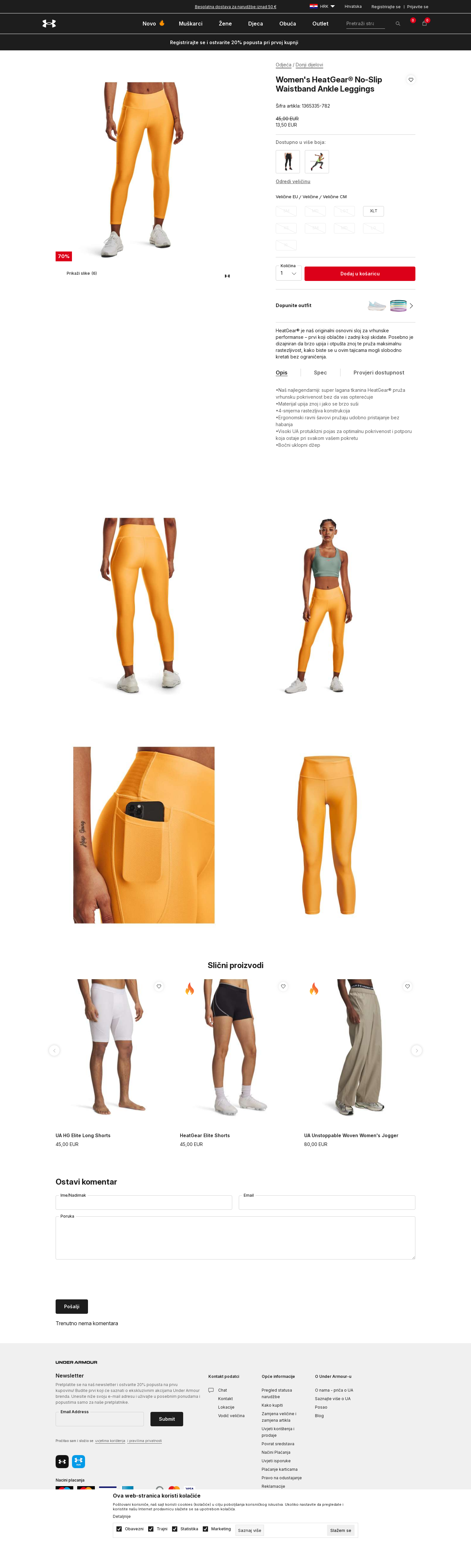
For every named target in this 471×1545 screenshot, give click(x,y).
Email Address (75, 1411)
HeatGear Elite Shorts (205, 1135)
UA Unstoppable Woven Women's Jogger (351, 1135)
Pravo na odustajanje (282, 1477)
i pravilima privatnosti (144, 1441)
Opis (282, 372)
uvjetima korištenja (110, 1441)
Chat (222, 1390)
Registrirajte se (386, 6)
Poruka (67, 1216)
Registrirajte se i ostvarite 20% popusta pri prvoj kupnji (234, 42)
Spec (320, 372)
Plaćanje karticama (280, 1469)
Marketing (221, 1529)
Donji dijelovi (309, 64)
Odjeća (283, 64)
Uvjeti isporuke (276, 1460)
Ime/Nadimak (73, 1195)
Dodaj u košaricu (360, 273)
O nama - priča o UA (334, 1390)
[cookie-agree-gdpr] (341, 1530)
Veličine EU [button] (287, 196)
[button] (411, 93)
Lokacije (226, 1407)
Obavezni (134, 1529)
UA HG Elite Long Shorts (83, 1135)
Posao (321, 1407)
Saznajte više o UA (333, 1398)
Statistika (189, 1529)
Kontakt (225, 1398)
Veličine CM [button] (335, 196)
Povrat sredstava (278, 1443)
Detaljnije (122, 1517)
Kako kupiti (272, 1405)
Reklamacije (273, 1486)
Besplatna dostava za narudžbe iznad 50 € (235, 6)
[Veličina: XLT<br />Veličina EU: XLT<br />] (373, 211)
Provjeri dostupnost (379, 372)
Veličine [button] (310, 196)
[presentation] (105, 1280)
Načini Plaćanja (276, 1452)
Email (249, 1195)
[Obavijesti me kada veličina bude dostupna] (286, 211)
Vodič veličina (231, 1415)
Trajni (162, 1529)
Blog (319, 1415)
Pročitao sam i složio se (109, 1441)
